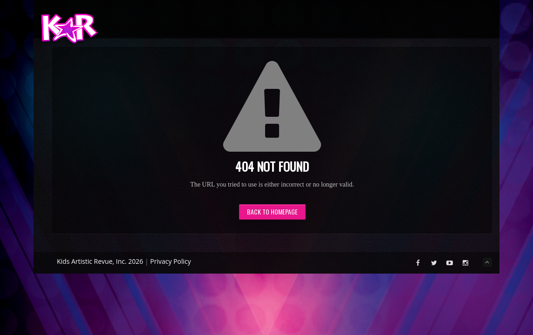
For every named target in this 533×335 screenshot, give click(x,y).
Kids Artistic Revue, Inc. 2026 (100, 261)
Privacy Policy (170, 261)
